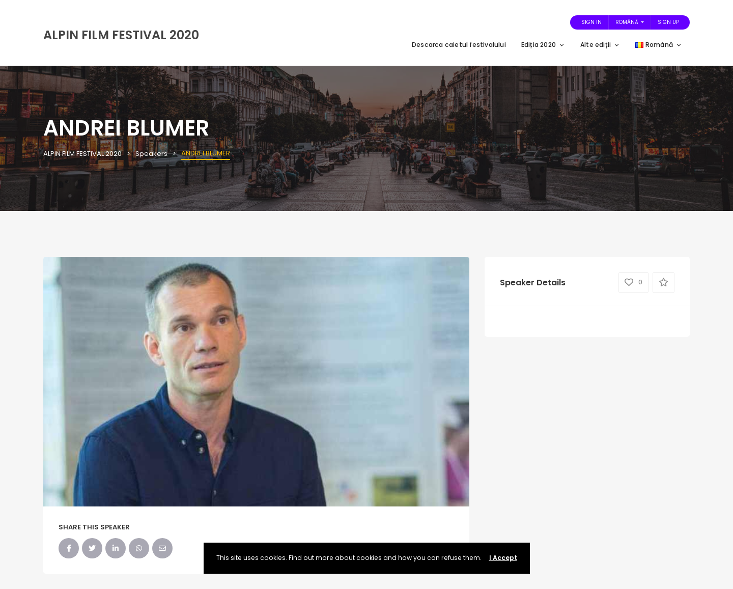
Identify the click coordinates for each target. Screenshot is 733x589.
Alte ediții (600, 44)
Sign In (591, 22)
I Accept (503, 557)
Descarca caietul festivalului (459, 44)
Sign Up (668, 22)
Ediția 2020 (543, 44)
